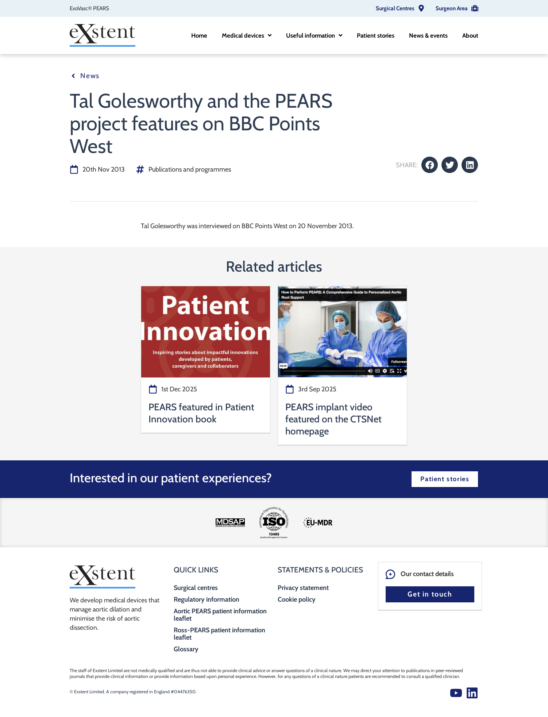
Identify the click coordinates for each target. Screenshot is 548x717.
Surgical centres (196, 588)
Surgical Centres (395, 8)
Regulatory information (206, 599)
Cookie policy (297, 599)
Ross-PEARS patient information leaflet (219, 633)
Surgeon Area (452, 8)
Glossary (186, 649)
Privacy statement (303, 588)
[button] (429, 165)
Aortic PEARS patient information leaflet (220, 614)
